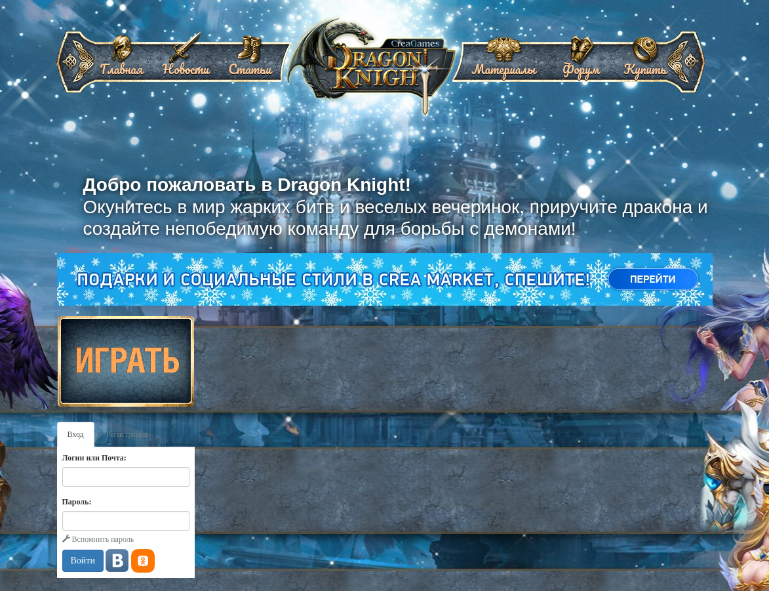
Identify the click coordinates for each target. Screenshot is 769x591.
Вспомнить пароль (98, 539)
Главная (121, 64)
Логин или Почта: (94, 457)
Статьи (249, 64)
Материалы (503, 64)
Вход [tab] (76, 434)
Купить (644, 64)
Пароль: (77, 501)
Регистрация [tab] (127, 434)
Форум (580, 64)
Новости (185, 64)
